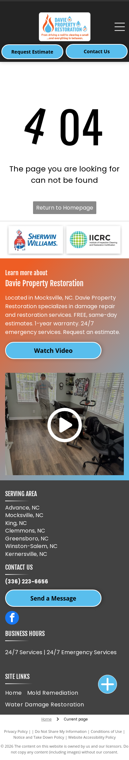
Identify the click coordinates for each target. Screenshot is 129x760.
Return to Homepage (64, 208)
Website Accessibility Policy (92, 737)
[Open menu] (120, 27)
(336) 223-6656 (26, 581)
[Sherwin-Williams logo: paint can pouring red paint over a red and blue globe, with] (36, 240)
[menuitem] (16, 692)
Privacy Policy (16, 731)
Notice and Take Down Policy (38, 737)
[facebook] (12, 618)
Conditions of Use (106, 731)
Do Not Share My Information (61, 731)
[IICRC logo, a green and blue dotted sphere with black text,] (93, 240)
